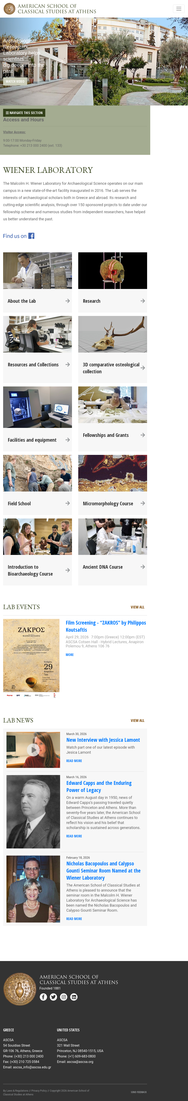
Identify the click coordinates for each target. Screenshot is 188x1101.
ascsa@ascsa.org (80, 1062)
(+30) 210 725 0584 (24, 1062)
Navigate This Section (24, 112)
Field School (39, 503)
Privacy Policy (39, 1090)
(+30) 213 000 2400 (28, 1056)
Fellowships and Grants (114, 434)
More (70, 654)
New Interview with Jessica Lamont (103, 739)
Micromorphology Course (114, 503)
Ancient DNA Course (114, 566)
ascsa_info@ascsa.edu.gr (32, 1067)
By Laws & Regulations (15, 1090)
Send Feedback (139, 1092)
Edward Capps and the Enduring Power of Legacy (99, 786)
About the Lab (39, 300)
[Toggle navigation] (179, 9)
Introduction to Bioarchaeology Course (39, 570)
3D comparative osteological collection (114, 368)
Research (114, 300)
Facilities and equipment (39, 439)
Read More (74, 760)
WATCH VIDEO (15, 81)
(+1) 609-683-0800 (82, 1056)
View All (137, 607)
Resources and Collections (39, 364)
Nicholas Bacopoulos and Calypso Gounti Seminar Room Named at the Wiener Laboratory (103, 870)
